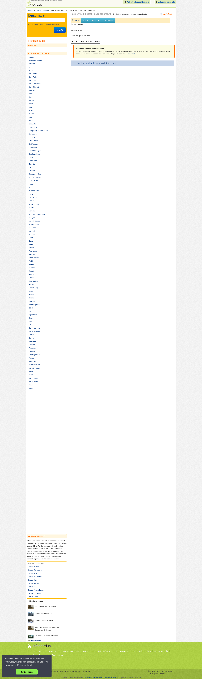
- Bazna (30, 94)
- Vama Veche (33, 378)
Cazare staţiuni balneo (141, 651)
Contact (130, 678)
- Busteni (31, 117)
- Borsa (30, 104)
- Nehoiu (31, 238)
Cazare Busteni (33, 583)
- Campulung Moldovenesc (38, 131)
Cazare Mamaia (161, 651)
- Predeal (31, 264)
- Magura (31, 201)
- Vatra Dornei (33, 381)
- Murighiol (32, 234)
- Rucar (30, 291)
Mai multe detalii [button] (24, 665)
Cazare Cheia (82, 651)
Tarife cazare (57, 655)
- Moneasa (32, 228)
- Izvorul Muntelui (34, 191)
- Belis (30, 97)
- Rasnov (31, 278)
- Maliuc (31, 207)
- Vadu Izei (32, 361)
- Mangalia (32, 218)
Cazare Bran (32, 580)
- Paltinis (31, 248)
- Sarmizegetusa (34, 305)
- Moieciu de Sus (34, 224)
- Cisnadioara (33, 141)
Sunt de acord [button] (27, 672)
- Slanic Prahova (34, 331)
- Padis (30, 244)
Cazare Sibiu (32, 573)
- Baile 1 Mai (32, 74)
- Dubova (31, 157)
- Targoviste (32, 348)
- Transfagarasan (34, 355)
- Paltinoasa (32, 251)
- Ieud (30, 187)
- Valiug (30, 371)
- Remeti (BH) (33, 288)
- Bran (30, 107)
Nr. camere (108, 20)
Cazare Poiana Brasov (36, 590)
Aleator (96, 20)
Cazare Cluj (32, 587)
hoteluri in (90, 63)
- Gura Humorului (34, 177)
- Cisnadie (31, 137)
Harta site (137, 678)
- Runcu (31, 294)
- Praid (30, 261)
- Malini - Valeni (33, 204)
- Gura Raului (33, 181)
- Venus (30, 385)
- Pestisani (32, 254)
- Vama (30, 375)
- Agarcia (31, 57)
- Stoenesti (32, 341)
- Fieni (30, 167)
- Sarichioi (31, 301)
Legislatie (123, 678)
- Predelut (31, 268)
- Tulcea (31, 358)
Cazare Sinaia (33, 597)
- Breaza (31, 114)
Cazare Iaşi (68, 651)
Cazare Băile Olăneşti (101, 651)
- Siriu (30, 325)
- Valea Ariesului (34, 365)
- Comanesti (32, 147)
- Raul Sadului (33, 281)
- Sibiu (30, 311)
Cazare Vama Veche (35, 577)
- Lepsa (30, 194)
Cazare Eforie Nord (35, 593)
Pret (85, 20)
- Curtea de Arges (34, 151)
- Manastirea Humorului (36, 214)
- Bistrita (31, 100)
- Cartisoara (32, 134)
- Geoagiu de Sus (34, 174)
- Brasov (31, 110)
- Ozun (30, 241)
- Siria (30, 321)
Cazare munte (38, 651)
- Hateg (30, 184)
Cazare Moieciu (33, 567)
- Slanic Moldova (34, 328)
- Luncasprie (32, 197)
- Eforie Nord (32, 161)
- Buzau (30, 120)
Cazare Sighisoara (34, 570)
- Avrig (30, 67)
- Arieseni (31, 64)
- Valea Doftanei (34, 368)
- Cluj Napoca (33, 144)
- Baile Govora (33, 80)
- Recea (31, 284)
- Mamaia (31, 211)
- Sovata (31, 335)
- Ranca (31, 274)
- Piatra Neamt (33, 258)
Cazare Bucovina (120, 651)
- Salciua (31, 298)
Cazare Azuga (54, 651)
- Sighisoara (32, 315)
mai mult (131, 54)
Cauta (60, 30)
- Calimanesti (32, 127)
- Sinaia (30, 318)
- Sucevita (31, 345)
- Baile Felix (32, 77)
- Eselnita (31, 164)
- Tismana (31, 351)
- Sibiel (30, 308)
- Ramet (31, 271)
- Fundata (31, 171)
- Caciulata (32, 124)
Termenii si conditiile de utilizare (72, 678)
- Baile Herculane (34, 84)
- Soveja (31, 338)
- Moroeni (31, 231)
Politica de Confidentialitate (93, 678)
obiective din (36, 640)
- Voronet (31, 388)
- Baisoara (31, 90)
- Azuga (30, 70)
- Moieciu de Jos (34, 221)
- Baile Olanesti (33, 87)
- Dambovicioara (34, 154)
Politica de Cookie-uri (111, 678)
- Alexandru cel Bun (35, 60)
